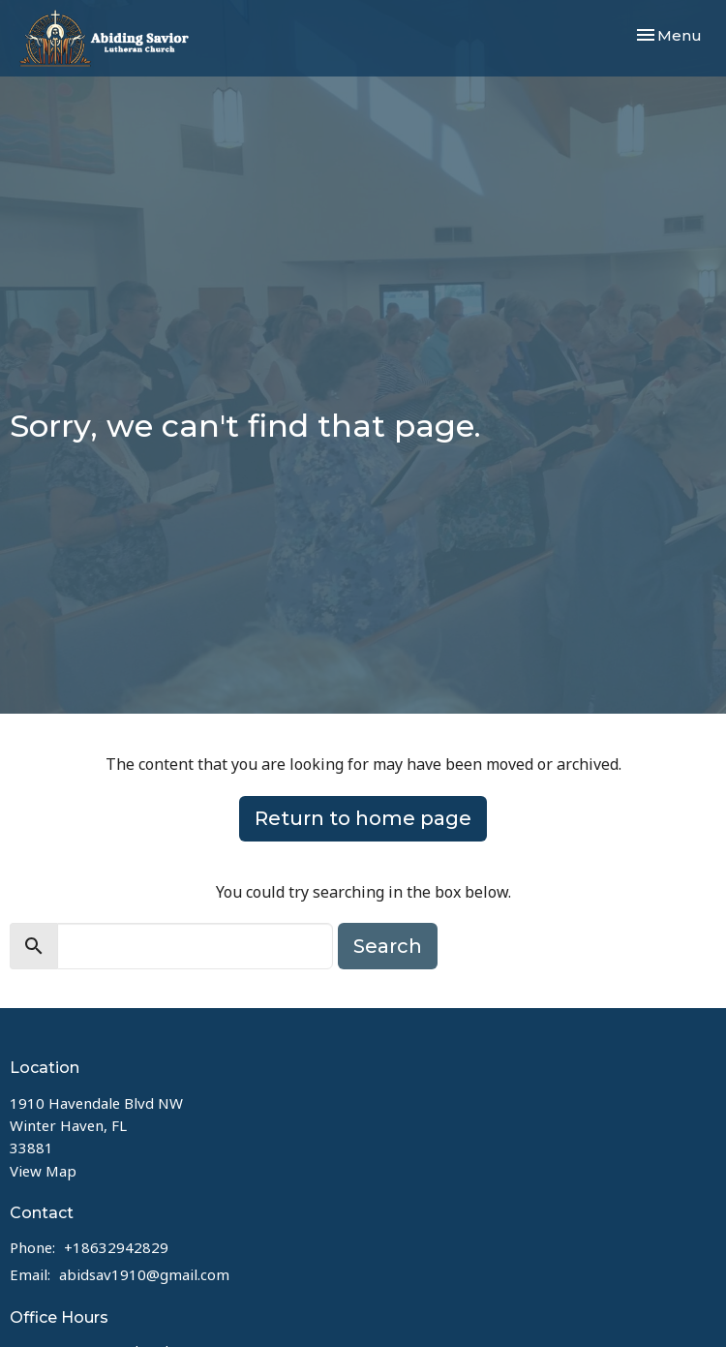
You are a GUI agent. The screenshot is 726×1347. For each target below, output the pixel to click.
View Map (43, 1170)
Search (387, 946)
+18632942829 (116, 1247)
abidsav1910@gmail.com (144, 1274)
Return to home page (363, 818)
